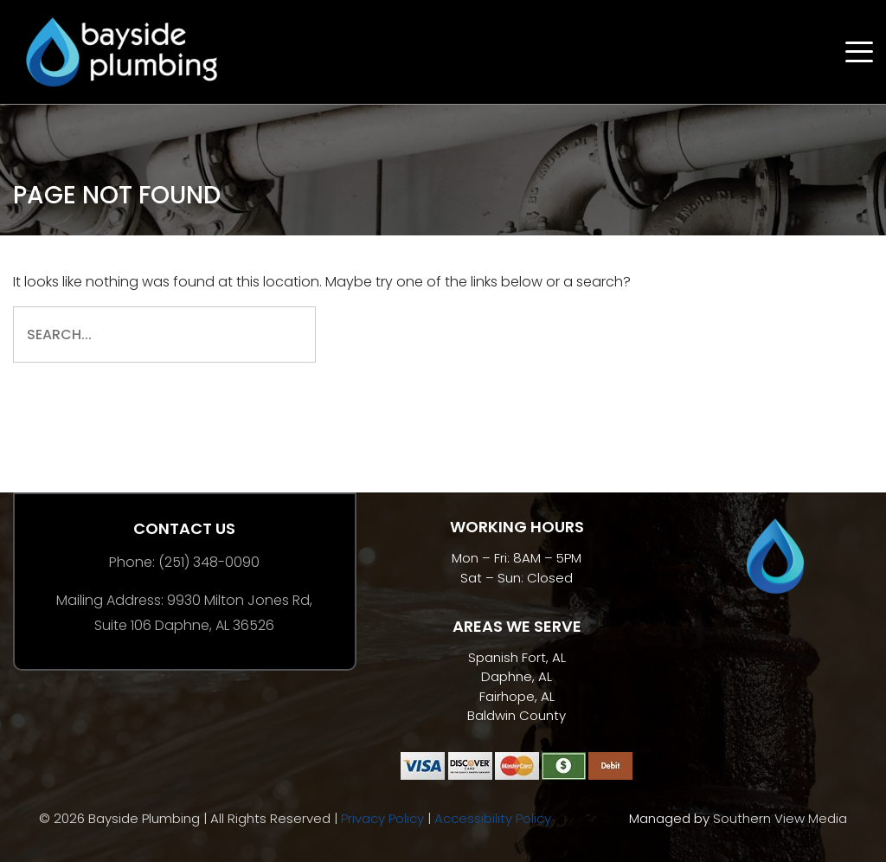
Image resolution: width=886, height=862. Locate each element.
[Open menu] (859, 52)
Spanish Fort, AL (517, 657)
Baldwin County (516, 715)
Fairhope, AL (517, 696)
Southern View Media (780, 818)
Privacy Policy (382, 818)
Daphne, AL (516, 676)
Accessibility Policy (492, 818)
